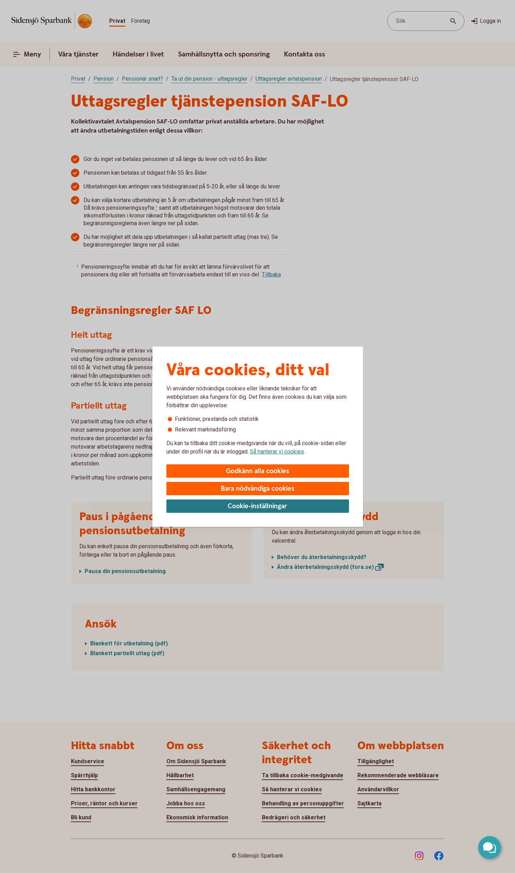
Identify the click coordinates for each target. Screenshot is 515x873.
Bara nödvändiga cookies (258, 488)
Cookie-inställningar (257, 506)
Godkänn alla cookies (257, 471)
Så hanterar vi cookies (277, 451)
